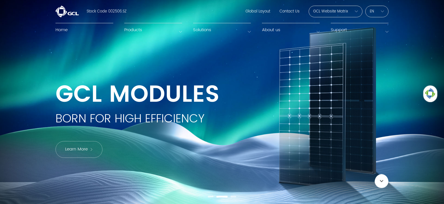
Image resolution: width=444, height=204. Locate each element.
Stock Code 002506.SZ (107, 11)
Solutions (202, 30)
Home (62, 30)
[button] (211, 196)
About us (271, 30)
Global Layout (258, 11)
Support (339, 30)
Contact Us (289, 11)
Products (133, 30)
